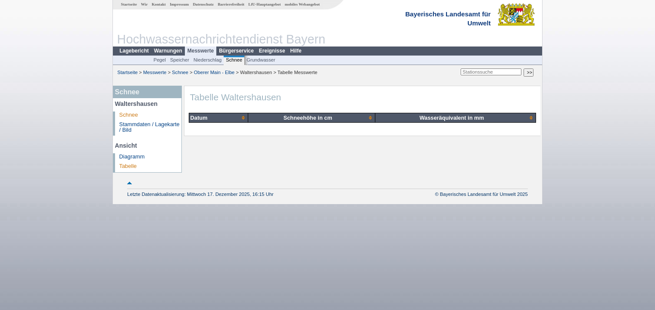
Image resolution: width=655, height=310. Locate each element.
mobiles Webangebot (302, 4)
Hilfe (296, 51)
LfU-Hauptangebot (264, 4)
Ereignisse (272, 51)
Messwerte (200, 51)
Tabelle (128, 166)
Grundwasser (260, 59)
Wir (144, 4)
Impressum (179, 4)
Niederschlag (207, 59)
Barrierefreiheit (231, 4)
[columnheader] (218, 117)
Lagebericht (134, 51)
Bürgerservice (236, 51)
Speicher (179, 59)
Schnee (234, 59)
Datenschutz (203, 4)
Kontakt (159, 4)
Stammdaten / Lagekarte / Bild (149, 127)
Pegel (159, 59)
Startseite (129, 4)
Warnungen (168, 51)
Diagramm (132, 156)
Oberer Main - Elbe (214, 72)
